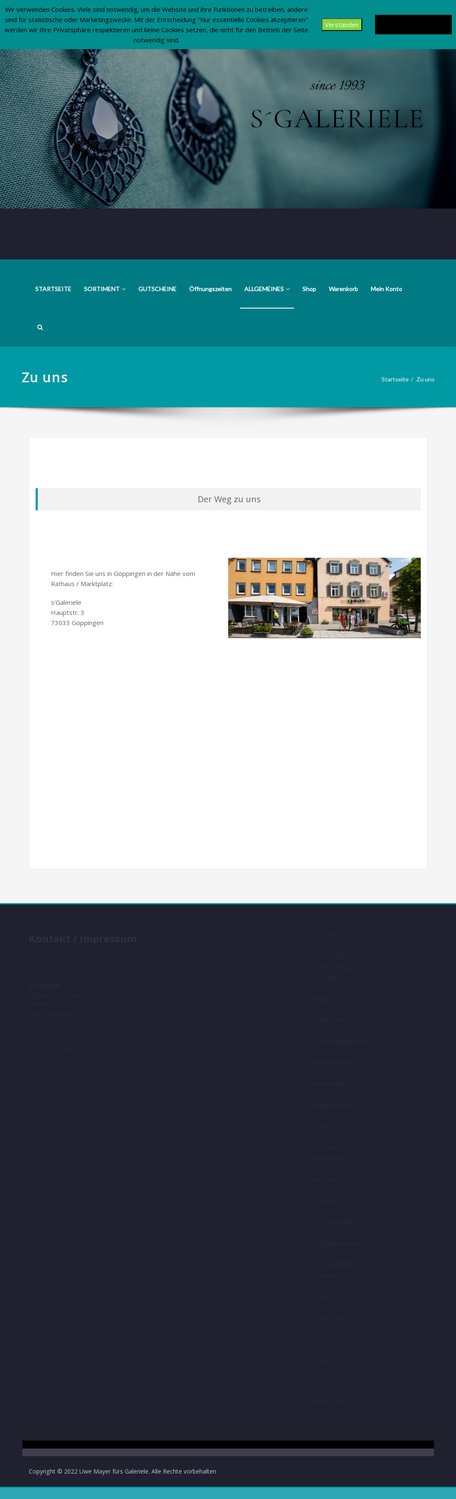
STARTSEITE (53, 288)
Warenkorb (343, 288)
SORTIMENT (105, 288)
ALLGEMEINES (267, 288)
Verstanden (340, 24)
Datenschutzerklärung (412, 24)
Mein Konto (386, 288)
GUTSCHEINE (157, 288)
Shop (309, 288)
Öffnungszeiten (210, 288)
